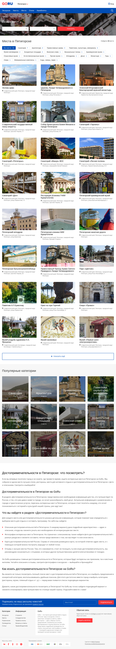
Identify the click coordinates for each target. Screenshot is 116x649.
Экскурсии (6, 10)
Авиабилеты (42, 10)
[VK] (4, 644)
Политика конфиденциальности (95, 644)
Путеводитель (6, 623)
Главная (4, 16)
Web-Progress (96, 642)
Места (23, 10)
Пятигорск (13, 16)
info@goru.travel (96, 614)
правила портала (38, 604)
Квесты (16, 10)
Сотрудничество (21, 618)
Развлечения (6, 620)
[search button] (112, 10)
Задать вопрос (84, 620)
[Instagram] (17, 644)
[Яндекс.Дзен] (21, 644)
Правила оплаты (21, 620)
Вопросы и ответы (21, 623)
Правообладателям (22, 626)
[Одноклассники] (13, 644)
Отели (31, 10)
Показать (71, 29)
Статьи (4, 626)
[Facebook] (8, 644)
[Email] (80, 602)
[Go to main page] (7, 4)
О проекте (19, 615)
